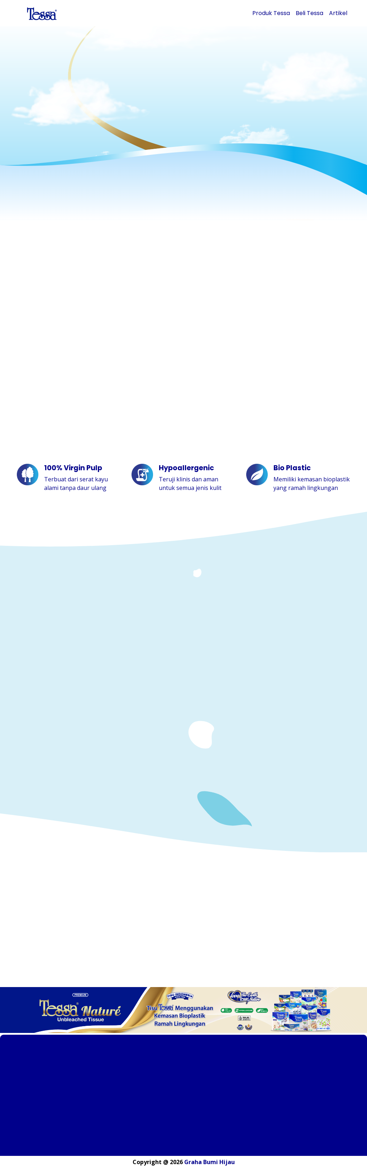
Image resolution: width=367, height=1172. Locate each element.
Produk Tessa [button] (271, 13)
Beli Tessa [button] (309, 13)
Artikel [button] (338, 13)
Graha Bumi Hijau (209, 1162)
